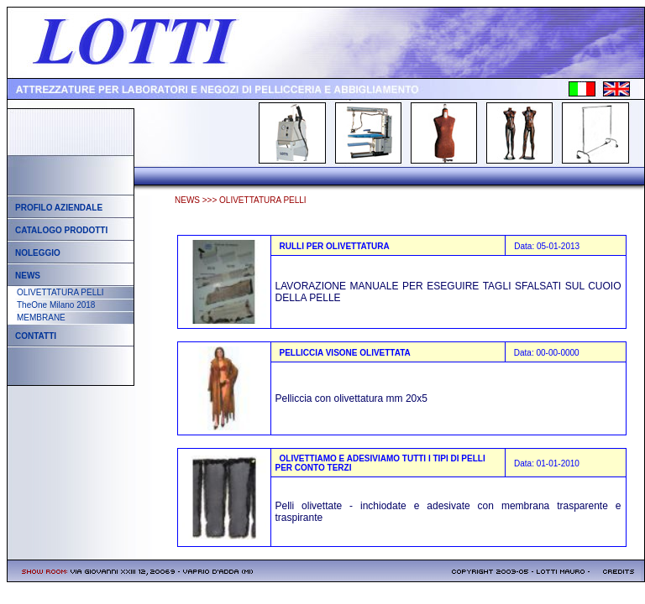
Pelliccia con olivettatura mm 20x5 (351, 398)
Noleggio (37, 253)
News (27, 275)
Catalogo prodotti (61, 230)
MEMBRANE (41, 317)
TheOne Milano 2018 (56, 305)
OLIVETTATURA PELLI (60, 292)
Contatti (35, 336)
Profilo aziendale (58, 207)
